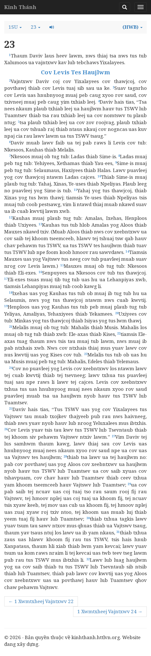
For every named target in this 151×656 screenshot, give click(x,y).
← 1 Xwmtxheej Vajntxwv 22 (41, 601)
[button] (15, 27)
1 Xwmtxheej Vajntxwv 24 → (110, 611)
